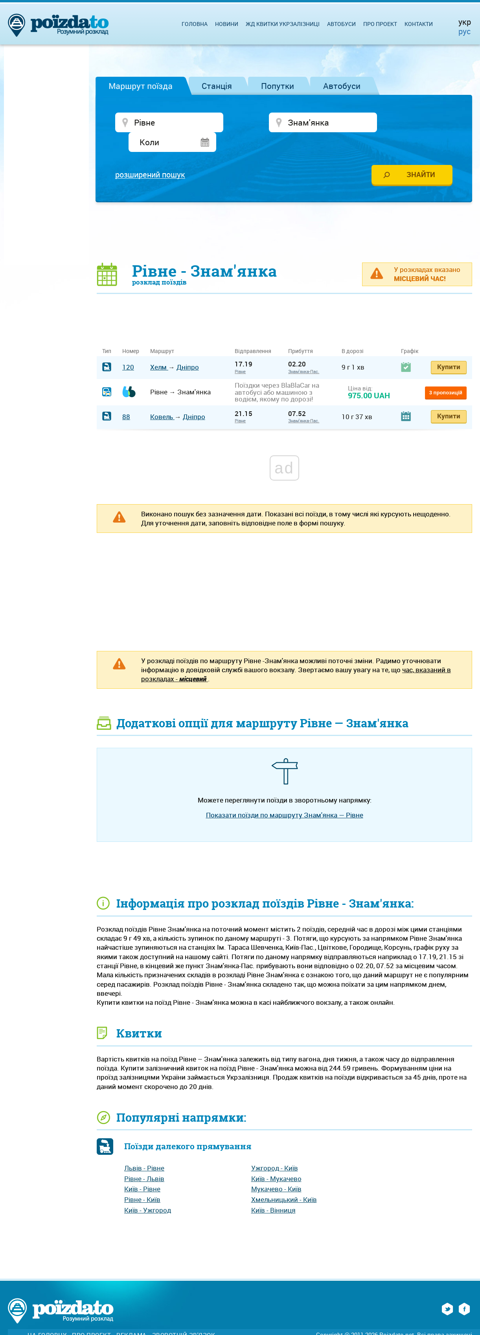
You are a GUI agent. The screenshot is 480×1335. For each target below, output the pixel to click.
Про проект (380, 24)
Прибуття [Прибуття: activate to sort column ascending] (300, 332)
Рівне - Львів (144, 1160)
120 (128, 348)
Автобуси (341, 85)
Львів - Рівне (144, 1149)
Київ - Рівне (142, 1170)
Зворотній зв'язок (183, 1316)
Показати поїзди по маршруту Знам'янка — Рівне (284, 796)
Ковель (162, 398)
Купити (448, 348)
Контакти (419, 24)
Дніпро (188, 348)
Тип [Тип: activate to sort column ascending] (106, 332)
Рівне (240, 353)
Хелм (159, 348)
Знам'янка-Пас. (303, 353)
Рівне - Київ (142, 1180)
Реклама (131, 1316)
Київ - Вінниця (273, 1191)
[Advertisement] (285, 213)
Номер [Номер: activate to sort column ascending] (130, 332)
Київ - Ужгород (147, 1191)
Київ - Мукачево (276, 1160)
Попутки (277, 85)
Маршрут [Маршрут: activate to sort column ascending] (162, 332)
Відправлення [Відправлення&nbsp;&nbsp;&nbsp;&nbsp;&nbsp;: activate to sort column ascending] (256, 332)
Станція (217, 85)
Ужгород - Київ (274, 1149)
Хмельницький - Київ (284, 1180)
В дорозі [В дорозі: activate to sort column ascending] (353, 332)
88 (126, 398)
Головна (195, 24)
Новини (226, 24)
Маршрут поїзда (141, 85)
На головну (47, 1316)
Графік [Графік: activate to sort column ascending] (409, 332)
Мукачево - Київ (276, 1170)
